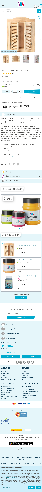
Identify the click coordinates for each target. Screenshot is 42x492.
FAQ (23, 379)
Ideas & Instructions (27, 377)
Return (3, 394)
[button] (2, 34)
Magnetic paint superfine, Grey (26, 276)
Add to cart (32, 91)
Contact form (10, 356)
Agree (38, 487)
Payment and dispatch (7, 388)
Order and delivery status (29, 396)
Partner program (5, 373)
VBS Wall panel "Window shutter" (27, 245)
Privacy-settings (5, 392)
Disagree (31, 487)
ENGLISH (21, 449)
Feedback (31, 356)
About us (3, 371)
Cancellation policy (6, 390)
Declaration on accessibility (9, 397)
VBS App (3, 399)
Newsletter (25, 375)
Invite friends (25, 373)
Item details (22, 252)
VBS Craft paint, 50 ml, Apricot (26, 259)
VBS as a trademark (6, 375)
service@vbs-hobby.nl (32, 391)
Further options (6, 487)
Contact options (26, 393)
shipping (38, 86)
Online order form (6, 386)
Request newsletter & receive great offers (21, 309)
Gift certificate (26, 371)
